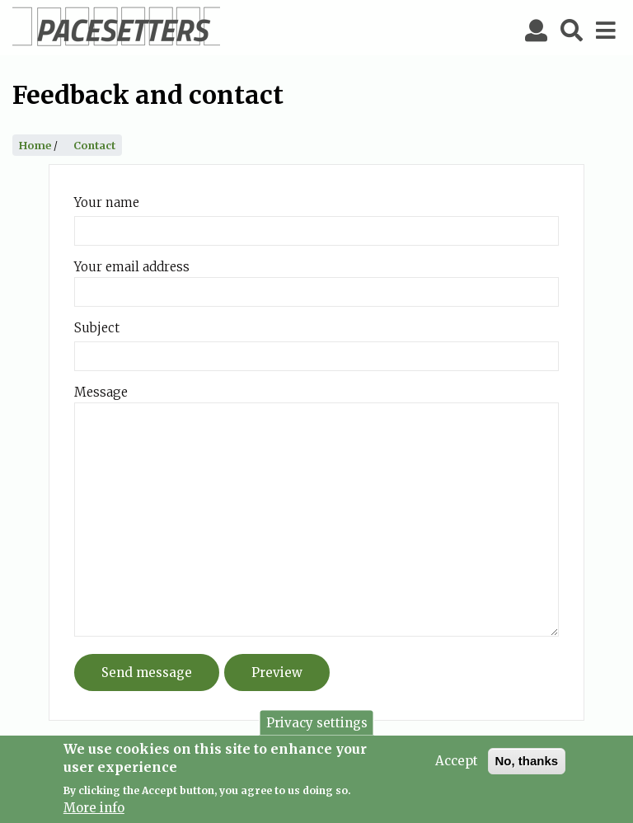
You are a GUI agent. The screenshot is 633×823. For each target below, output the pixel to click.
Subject (97, 328)
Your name (106, 202)
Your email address (132, 267)
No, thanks (527, 764)
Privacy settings (317, 726)
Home (35, 145)
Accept (456, 764)
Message (101, 392)
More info (93, 812)
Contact (94, 145)
